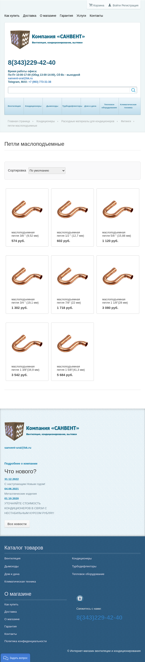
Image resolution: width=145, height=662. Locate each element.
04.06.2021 (11, 489)
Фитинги (126, 121)
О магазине (48, 15)
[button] (15, 657)
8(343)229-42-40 (32, 62)
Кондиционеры (33, 106)
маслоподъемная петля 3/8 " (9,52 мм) (25, 234)
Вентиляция (14, 106)
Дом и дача (90, 106)
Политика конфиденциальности (25, 641)
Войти (117, 5)
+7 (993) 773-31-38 (39, 81)
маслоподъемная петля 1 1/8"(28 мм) (115, 301)
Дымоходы (52, 106)
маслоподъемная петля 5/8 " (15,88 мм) (116, 234)
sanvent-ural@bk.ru (20, 78)
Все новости (17, 524)
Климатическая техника (128, 106)
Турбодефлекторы (72, 106)
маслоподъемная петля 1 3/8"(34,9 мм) (25, 368)
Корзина (98, 5)
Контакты (96, 15)
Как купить (11, 15)
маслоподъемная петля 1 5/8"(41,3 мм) (71, 368)
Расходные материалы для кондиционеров (87, 121)
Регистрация (130, 5)
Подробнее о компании (20, 463)
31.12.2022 (11, 479)
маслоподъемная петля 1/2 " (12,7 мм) (70, 234)
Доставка (29, 15)
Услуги (81, 15)
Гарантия (66, 15)
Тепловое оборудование (109, 106)
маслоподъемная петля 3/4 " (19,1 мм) (25, 301)
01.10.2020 (11, 498)
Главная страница (19, 121)
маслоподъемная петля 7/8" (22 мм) (69, 301)
